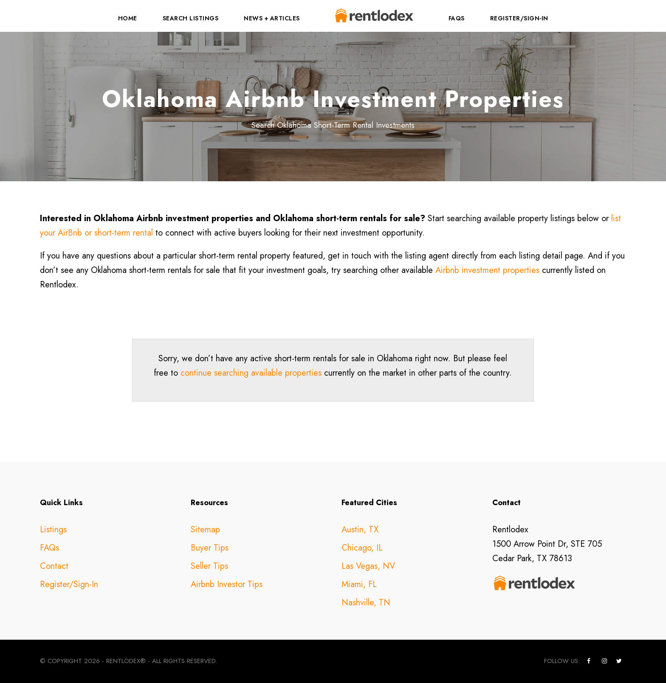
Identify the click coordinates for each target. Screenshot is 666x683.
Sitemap (205, 529)
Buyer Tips (210, 548)
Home (127, 18)
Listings (53, 529)
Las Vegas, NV (368, 566)
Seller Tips (209, 566)
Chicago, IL (362, 548)
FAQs (457, 18)
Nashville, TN (365, 602)
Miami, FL (359, 584)
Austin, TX (359, 529)
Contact (54, 566)
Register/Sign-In (519, 18)
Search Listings (191, 18)
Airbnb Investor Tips (226, 584)
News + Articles (272, 18)
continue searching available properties (251, 373)
